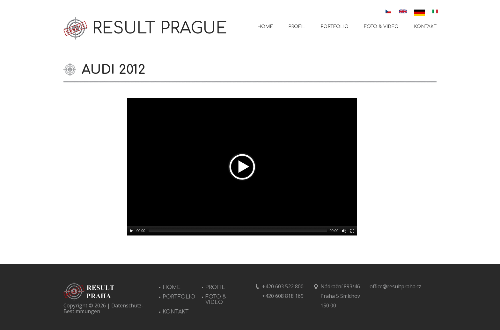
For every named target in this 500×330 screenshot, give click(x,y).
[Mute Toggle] (344, 230)
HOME (265, 26)
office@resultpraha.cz (395, 286)
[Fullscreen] (352, 230)
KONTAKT (425, 26)
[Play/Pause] (131, 230)
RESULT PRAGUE (159, 28)
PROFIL (296, 26)
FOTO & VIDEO (381, 26)
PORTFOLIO (334, 26)
